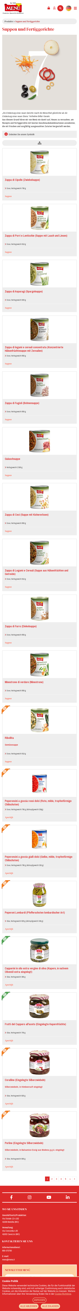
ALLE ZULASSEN (50, 1306)
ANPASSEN (39, 1300)
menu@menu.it (8, 1259)
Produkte (8, 21)
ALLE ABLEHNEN (28, 1306)
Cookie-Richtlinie (63, 1294)
